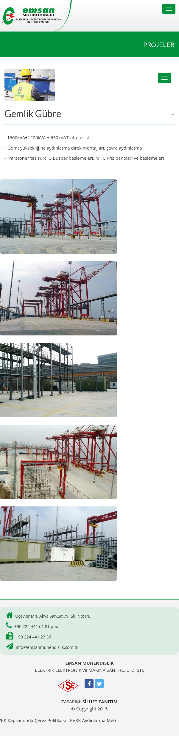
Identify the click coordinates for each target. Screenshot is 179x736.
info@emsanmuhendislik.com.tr (47, 647)
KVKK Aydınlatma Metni (94, 720)
